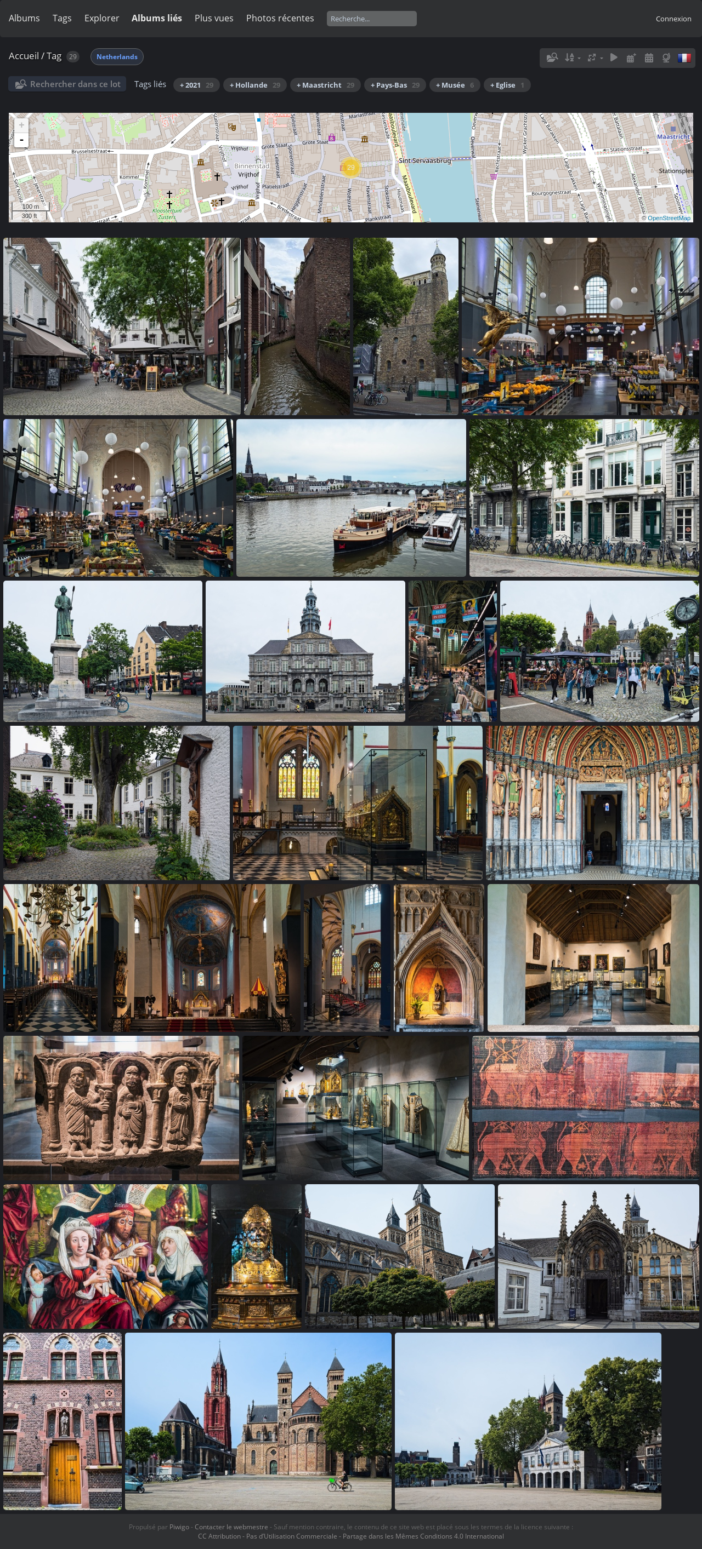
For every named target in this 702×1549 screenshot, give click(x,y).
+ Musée (455, 85)
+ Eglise (507, 85)
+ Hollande (255, 85)
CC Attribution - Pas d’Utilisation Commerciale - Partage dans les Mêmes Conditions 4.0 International (351, 1536)
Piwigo (179, 1526)
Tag (54, 55)
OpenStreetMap (669, 218)
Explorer (102, 18)
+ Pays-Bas (395, 85)
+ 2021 (196, 85)
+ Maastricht (325, 85)
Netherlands (117, 56)
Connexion (674, 19)
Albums (24, 18)
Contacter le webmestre (231, 1526)
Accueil (24, 55)
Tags (62, 18)
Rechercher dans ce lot (75, 83)
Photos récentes (280, 18)
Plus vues (214, 18)
